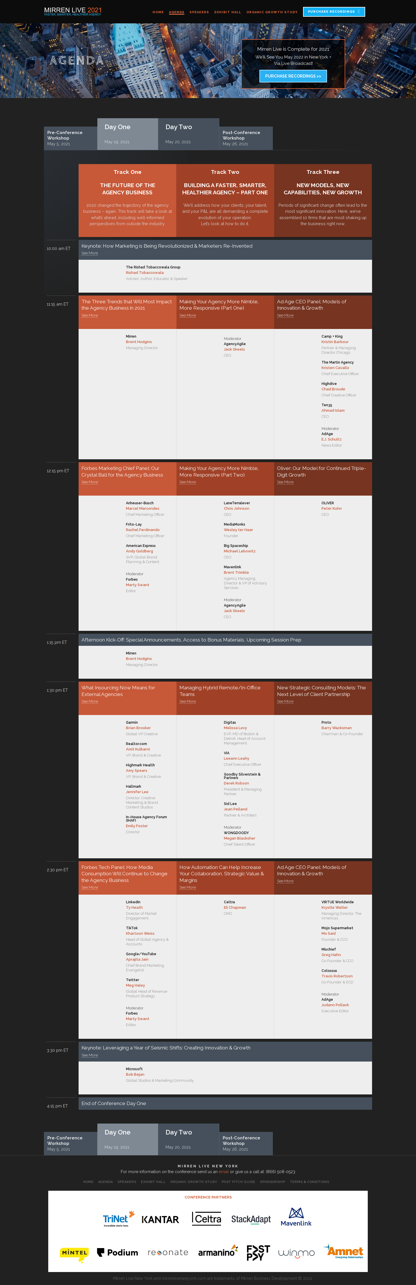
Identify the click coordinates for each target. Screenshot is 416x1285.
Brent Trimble (236, 572)
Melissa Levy (235, 728)
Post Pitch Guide (238, 1182)
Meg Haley (135, 985)
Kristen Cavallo (335, 368)
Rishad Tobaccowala (145, 272)
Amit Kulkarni (138, 749)
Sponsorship (272, 1182)
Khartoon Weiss (140, 933)
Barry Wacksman (337, 728)
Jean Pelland (235, 809)
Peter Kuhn (332, 508)
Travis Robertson (337, 976)
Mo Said (329, 933)
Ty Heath (134, 907)
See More (89, 253)
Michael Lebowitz (240, 551)
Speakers (199, 12)
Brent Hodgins (139, 342)
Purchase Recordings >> (293, 76)
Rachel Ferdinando (143, 530)
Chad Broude (333, 389)
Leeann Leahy (236, 758)
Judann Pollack (335, 1005)
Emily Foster (137, 826)
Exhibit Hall (227, 12)
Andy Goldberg (139, 551)
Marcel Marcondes (142, 508)
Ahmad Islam (333, 410)
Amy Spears (136, 770)
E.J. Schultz (332, 439)
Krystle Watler (335, 907)
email (224, 1171)
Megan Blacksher (239, 838)
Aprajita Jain (137, 959)
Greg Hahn (331, 955)
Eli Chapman (235, 907)
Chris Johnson (236, 508)
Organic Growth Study (272, 12)
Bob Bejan (135, 1074)
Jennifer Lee (137, 792)
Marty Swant (137, 585)
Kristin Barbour (335, 342)
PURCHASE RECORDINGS (331, 12)
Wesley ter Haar (238, 530)
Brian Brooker (138, 728)
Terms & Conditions (309, 1182)
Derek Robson (236, 783)
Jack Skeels (234, 349)
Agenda (176, 12)
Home (158, 12)
